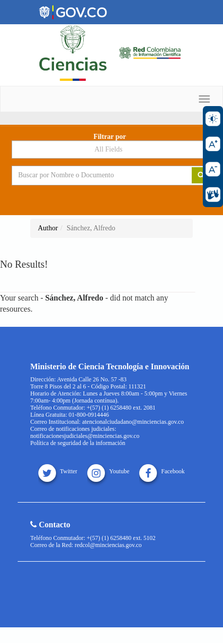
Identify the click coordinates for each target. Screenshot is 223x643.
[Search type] (111, 149)
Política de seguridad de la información (77, 443)
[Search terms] (94, 175)
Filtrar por (109, 136)
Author (48, 228)
